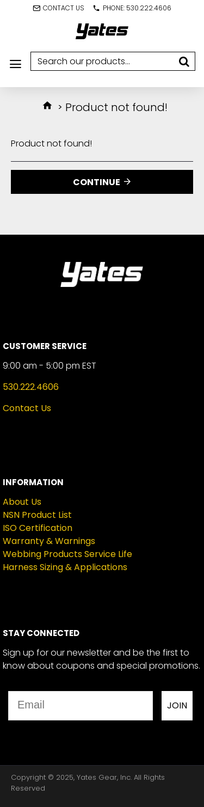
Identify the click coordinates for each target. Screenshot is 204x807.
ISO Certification (37, 528)
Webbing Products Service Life (67, 554)
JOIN (177, 705)
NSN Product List (37, 515)
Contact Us (27, 408)
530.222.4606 (31, 387)
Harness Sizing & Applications (65, 567)
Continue (96, 182)
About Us (22, 502)
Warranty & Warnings (49, 541)
